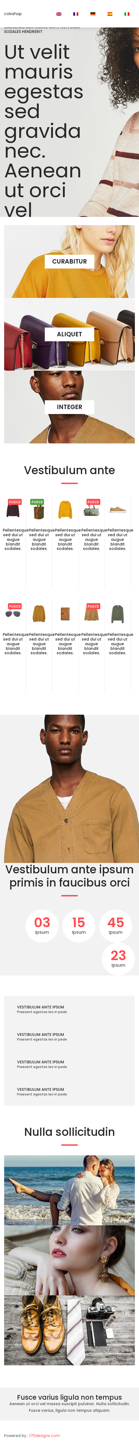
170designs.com (44, 1435)
